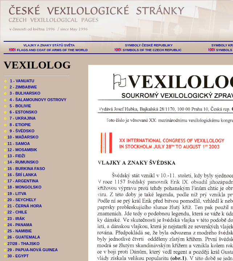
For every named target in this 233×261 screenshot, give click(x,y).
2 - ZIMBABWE (20, 87)
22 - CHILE (15, 212)
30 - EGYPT (16, 256)
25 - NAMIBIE (18, 231)
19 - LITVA (15, 193)
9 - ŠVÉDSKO (19, 131)
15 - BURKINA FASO (24, 168)
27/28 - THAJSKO (22, 243)
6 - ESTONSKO (20, 112)
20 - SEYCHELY (20, 200)
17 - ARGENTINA (21, 181)
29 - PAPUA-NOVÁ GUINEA (31, 250)
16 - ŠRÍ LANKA (20, 175)
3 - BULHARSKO (22, 93)
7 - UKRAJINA (20, 118)
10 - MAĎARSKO (21, 137)
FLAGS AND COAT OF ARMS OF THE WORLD (52, 50)
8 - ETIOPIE (17, 125)
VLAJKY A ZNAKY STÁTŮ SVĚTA (49, 45)
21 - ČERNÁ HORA (23, 206)
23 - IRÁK (14, 218)
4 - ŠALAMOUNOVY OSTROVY (35, 100)
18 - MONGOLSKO (22, 187)
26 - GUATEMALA (22, 237)
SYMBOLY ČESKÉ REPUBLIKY (148, 45)
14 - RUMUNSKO (21, 162)
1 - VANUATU (19, 81)
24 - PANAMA (18, 225)
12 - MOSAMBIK (20, 150)
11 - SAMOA (17, 143)
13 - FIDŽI (14, 156)
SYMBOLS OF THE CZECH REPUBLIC (152, 50)
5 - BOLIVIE (17, 106)
